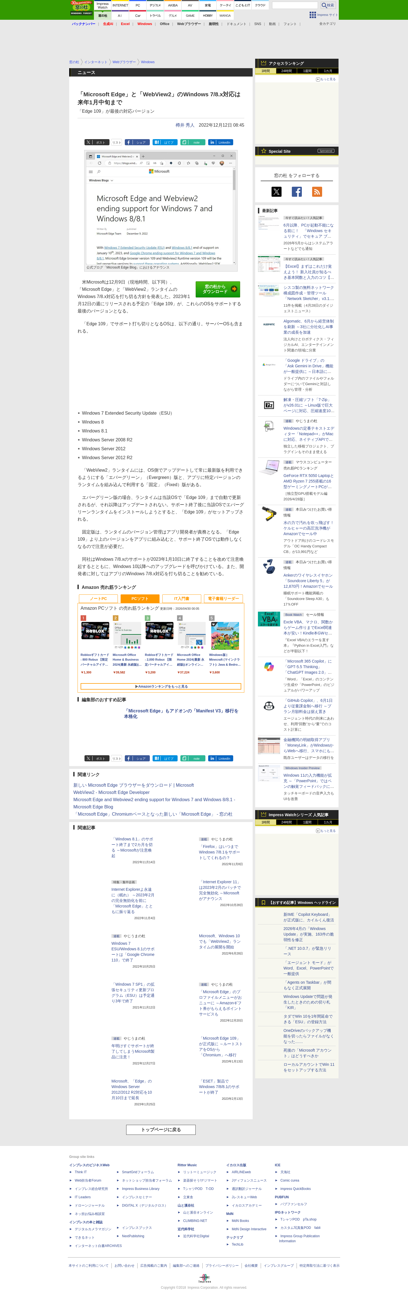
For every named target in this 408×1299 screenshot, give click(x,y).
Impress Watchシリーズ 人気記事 (299, 815)
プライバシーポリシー (222, 1266)
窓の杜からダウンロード (220, 289)
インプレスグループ (279, 1266)
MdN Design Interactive (249, 1229)
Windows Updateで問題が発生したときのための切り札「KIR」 (307, 1002)
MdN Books (240, 1221)
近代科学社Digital (196, 1236)
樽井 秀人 (185, 125)
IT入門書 (181, 598)
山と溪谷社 (186, 1205)
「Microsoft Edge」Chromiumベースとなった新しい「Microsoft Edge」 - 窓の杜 (153, 814)
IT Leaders (83, 1197)
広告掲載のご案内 (153, 1266)
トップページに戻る (161, 1129)
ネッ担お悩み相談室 (90, 1214)
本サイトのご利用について (89, 1266)
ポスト (100, 142)
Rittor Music (187, 1165)
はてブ (168, 142)
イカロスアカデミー (247, 1205)
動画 (272, 24)
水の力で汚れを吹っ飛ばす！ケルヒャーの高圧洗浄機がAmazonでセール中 (308, 528)
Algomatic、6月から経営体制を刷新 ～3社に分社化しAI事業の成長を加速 (308, 326)
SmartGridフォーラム (138, 1172)
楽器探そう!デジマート (200, 1180)
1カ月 (328, 71)
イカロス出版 (236, 1165)
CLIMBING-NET (195, 1221)
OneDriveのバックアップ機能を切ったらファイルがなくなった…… (308, 1036)
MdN (229, 1214)
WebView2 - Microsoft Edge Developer (111, 792)
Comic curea (289, 1180)
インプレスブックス (137, 1228)
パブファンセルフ (293, 1204)
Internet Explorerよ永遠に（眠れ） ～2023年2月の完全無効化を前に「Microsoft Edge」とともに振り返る (133, 900)
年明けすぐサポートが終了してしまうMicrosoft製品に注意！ (133, 1051)
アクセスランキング (286, 63)
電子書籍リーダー (223, 598)
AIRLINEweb (241, 1172)
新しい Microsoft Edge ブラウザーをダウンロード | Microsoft (133, 785)
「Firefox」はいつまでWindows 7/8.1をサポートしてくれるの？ (219, 852)
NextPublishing (133, 1236)
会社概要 (251, 1266)
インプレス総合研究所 (91, 1189)
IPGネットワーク (288, 1212)
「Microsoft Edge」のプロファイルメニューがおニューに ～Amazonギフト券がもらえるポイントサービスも (220, 1003)
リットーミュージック (200, 1172)
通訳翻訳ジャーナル (247, 1189)
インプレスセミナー (137, 1197)
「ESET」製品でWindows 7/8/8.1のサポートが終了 (219, 1086)
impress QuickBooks (295, 1189)
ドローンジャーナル (90, 1205)
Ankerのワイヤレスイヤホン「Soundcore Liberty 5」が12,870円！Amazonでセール (308, 581)
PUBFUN (282, 1197)
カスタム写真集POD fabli (300, 1228)
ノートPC (98, 598)
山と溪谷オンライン (198, 1212)
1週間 (307, 71)
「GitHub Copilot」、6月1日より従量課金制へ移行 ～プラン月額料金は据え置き (308, 706)
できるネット (85, 1237)
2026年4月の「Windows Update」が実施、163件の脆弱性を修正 (308, 934)
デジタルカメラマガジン (93, 1229)
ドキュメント (237, 24)
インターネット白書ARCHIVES (98, 1246)
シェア (141, 142)
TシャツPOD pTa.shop (298, 1219)
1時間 (266, 71)
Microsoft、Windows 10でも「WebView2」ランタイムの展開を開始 (220, 941)
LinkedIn (224, 142)
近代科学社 (186, 1229)
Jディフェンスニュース (249, 1180)
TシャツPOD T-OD (198, 1189)
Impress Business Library (141, 1189)
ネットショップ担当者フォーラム (147, 1180)
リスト (116, 142)
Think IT (81, 1172)
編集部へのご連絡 (186, 1266)
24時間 (286, 71)
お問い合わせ (125, 1266)
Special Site (280, 151)
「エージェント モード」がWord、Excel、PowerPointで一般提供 (308, 968)
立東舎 (188, 1197)
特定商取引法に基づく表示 (320, 1266)
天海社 (285, 1172)
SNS (257, 24)
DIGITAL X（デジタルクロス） (145, 1205)
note (197, 142)
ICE (277, 1165)
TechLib (237, 1244)
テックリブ (234, 1237)
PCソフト (139, 598)
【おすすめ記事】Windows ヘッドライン (302, 903)
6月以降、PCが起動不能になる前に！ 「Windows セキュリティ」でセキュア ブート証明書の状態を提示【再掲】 (308, 236)
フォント (290, 24)
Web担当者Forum (88, 1180)
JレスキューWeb (244, 1197)
